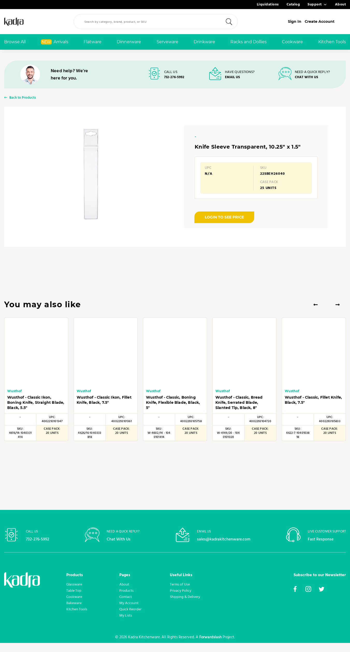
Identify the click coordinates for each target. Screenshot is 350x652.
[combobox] (164, 21)
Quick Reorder (130, 618)
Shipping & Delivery (185, 606)
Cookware (292, 41)
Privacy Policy (180, 599)
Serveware (167, 41)
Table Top (73, 599)
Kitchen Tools (332, 41)
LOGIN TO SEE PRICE (224, 221)
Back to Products (22, 101)
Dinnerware (129, 41)
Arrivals (54, 42)
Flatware (92, 41)
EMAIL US (233, 77)
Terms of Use (180, 593)
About (340, 4)
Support (315, 4)
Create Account (331, 21)
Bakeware (74, 612)
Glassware (74, 593)
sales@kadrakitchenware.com (223, 548)
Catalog (293, 4)
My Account (128, 612)
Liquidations (268, 4)
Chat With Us (119, 548)
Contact (125, 606)
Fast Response (322, 548)
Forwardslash (207, 646)
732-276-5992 (174, 77)
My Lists (125, 624)
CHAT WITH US (307, 77)
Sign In (305, 21)
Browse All (15, 41)
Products (126, 599)
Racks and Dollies (248, 41)
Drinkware (204, 41)
